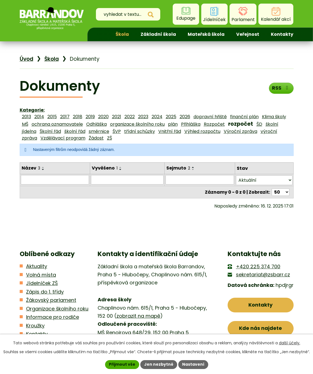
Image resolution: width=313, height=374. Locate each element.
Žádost (96, 138)
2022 (129, 116)
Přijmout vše (122, 364)
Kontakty (282, 34)
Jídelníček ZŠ (42, 283)
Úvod (100, 34)
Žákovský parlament (51, 300)
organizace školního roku (137, 124)
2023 (143, 116)
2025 (171, 116)
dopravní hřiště (210, 116)
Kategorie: (32, 110)
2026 (185, 116)
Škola (122, 34)
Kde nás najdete (260, 328)
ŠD (259, 124)
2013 (26, 116)
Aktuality (36, 266)
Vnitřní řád (169, 131)
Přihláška (190, 124)
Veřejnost (247, 34)
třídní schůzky (139, 131)
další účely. (289, 343)
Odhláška (96, 124)
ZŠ (109, 138)
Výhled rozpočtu (202, 131)
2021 (116, 116)
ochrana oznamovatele (57, 124)
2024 (157, 116)
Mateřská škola (206, 34)
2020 (103, 116)
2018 (77, 116)
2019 (90, 116)
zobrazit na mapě (138, 315)
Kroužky (35, 325)
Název (31, 168)
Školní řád (50, 131)
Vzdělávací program (62, 138)
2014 (39, 116)
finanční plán (244, 116)
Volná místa (41, 274)
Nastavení (193, 364)
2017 (65, 116)
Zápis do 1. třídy (45, 291)
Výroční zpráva (240, 131)
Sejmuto (178, 168)
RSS (281, 87)
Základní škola (158, 34)
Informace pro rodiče (52, 317)
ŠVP (117, 131)
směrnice (99, 131)
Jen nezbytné (158, 364)
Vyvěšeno (105, 168)
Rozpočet (214, 124)
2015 (52, 116)
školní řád (74, 131)
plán (173, 124)
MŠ (25, 124)
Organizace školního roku (57, 308)
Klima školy (274, 116)
